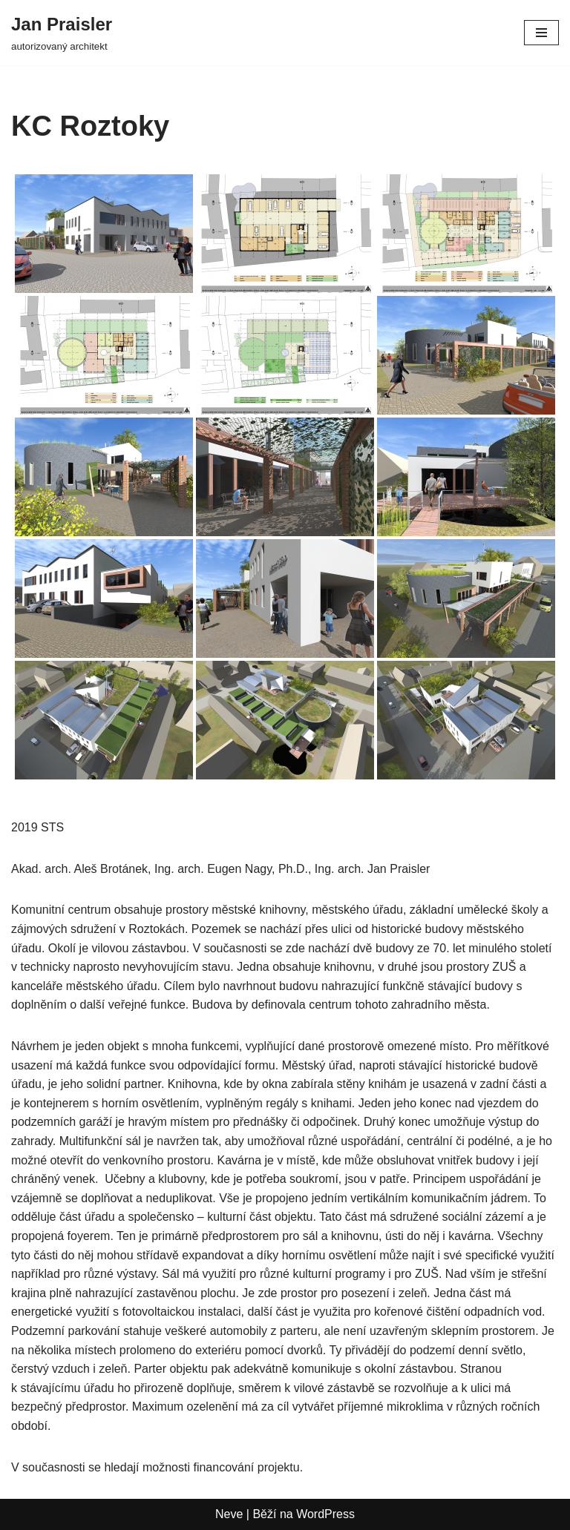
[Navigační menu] (541, 32)
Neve (229, 1514)
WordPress (325, 1514)
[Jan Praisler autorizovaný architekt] (61, 32)
